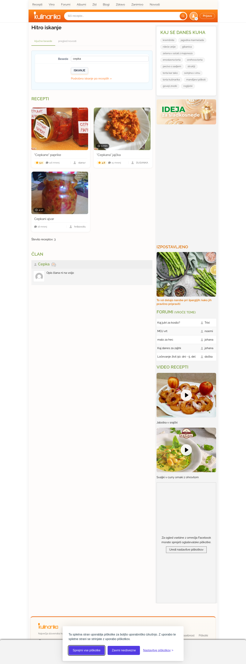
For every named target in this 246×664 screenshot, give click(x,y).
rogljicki (187, 86)
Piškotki (203, 635)
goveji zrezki (170, 86)
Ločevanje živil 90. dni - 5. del (176, 356)
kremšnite (168, 40)
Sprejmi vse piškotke (87, 650)
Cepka (44, 264)
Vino (52, 4)
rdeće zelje (169, 46)
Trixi (207, 322)
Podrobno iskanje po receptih (90, 78)
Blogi (106, 4)
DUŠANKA (142, 163)
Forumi (65, 4)
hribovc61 (80, 227)
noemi (209, 331)
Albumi (81, 4)
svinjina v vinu (192, 73)
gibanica (187, 46)
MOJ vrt (162, 331)
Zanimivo (137, 4)
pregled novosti (67, 41)
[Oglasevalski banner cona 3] (186, 183)
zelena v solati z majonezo (178, 53)
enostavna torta (172, 59)
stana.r (82, 163)
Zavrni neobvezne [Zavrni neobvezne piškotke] (124, 650)
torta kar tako (170, 73)
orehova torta (195, 59)
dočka (209, 356)
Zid (94, 4)
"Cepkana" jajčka (109, 155)
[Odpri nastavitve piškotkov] (158, 650)
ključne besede (43, 41)
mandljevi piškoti (196, 79)
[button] (202, 16)
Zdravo (120, 4)
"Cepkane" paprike (47, 155)
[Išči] (183, 16)
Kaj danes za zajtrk (169, 348)
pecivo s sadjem (172, 66)
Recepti (37, 4)
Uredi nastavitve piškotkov (186, 549)
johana (209, 339)
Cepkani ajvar (44, 219)
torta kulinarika (171, 79)
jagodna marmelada (192, 40)
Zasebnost (188, 635)
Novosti (155, 4)
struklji (191, 66)
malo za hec (165, 339)
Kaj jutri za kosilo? (168, 322)
